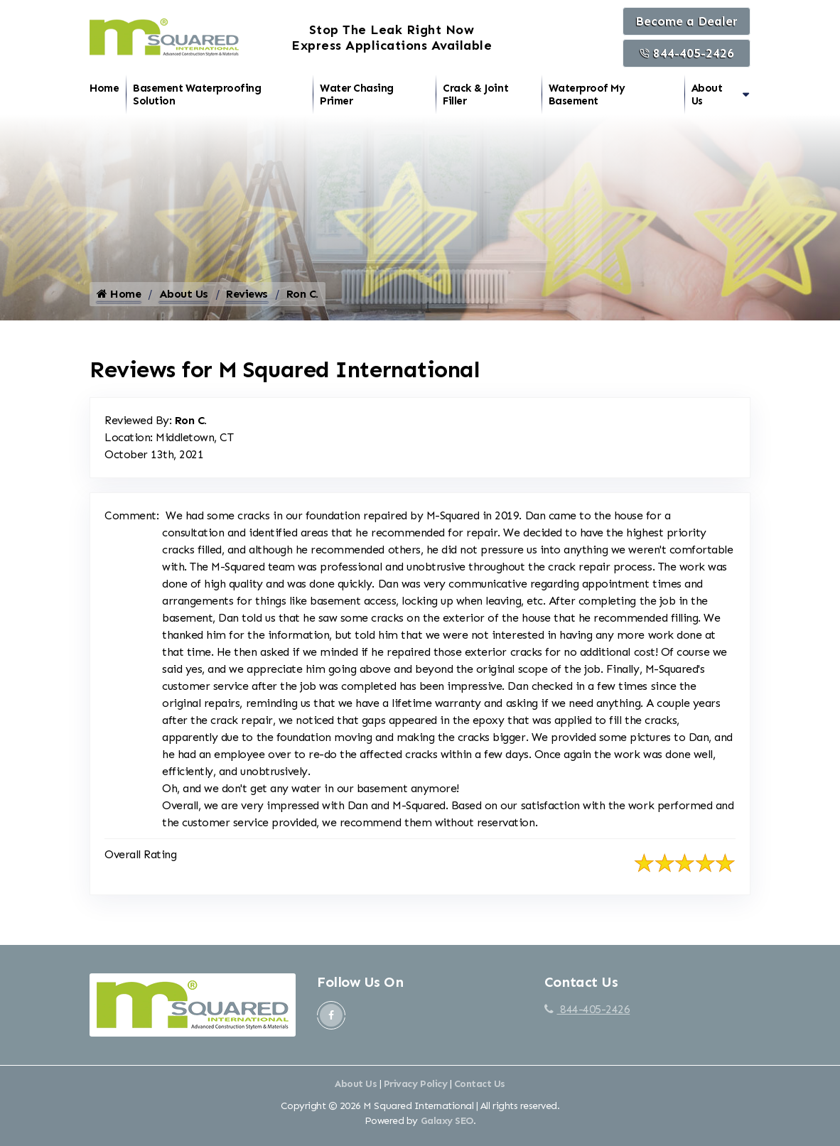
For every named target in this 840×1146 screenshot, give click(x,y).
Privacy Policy (415, 1091)
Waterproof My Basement (587, 94)
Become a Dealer (686, 21)
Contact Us (479, 1091)
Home (104, 88)
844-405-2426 (687, 53)
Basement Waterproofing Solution (197, 94)
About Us (707, 94)
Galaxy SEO (447, 1128)
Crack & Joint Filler (475, 94)
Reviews (247, 301)
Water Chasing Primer (357, 94)
